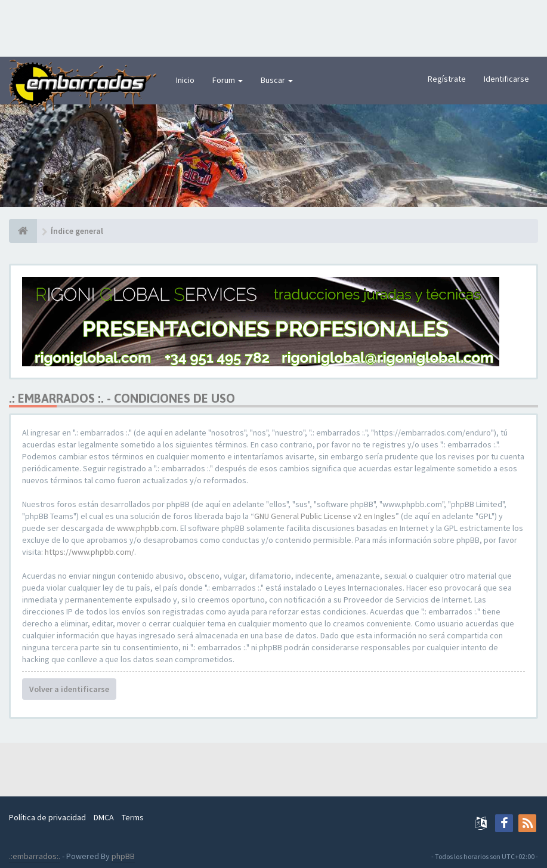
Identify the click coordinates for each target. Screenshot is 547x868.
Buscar (277, 80)
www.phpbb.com (147, 528)
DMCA (104, 817)
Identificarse (506, 78)
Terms (133, 817)
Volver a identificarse (69, 689)
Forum (227, 80)
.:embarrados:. (34, 856)
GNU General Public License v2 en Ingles (324, 516)
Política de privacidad (47, 817)
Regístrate (447, 78)
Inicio (185, 80)
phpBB (123, 856)
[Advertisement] (274, 27)
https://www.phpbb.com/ (89, 551)
